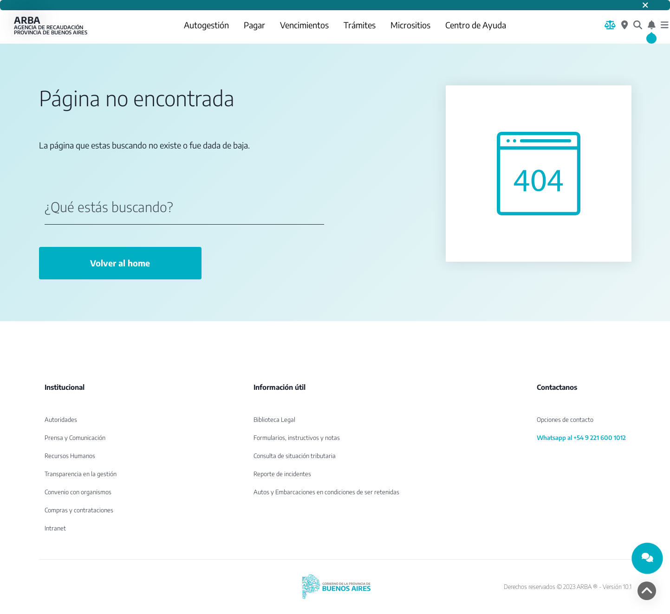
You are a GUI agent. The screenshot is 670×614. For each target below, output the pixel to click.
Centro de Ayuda (475, 24)
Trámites (360, 24)
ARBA (51, 25)
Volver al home (120, 263)
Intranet (55, 528)
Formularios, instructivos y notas (297, 437)
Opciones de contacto (565, 419)
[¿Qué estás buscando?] (638, 25)
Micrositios (410, 24)
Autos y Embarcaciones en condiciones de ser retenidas (326, 492)
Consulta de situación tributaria (295, 455)
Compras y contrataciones (79, 510)
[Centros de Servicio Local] (624, 25)
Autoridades (61, 419)
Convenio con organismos (78, 492)
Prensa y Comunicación (75, 437)
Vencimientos (304, 24)
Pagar (254, 24)
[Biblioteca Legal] (610, 25)
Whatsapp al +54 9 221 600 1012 (581, 437)
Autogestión (206, 24)
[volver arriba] (646, 591)
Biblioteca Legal (274, 419)
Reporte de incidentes (282, 474)
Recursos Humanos (70, 455)
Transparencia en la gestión (81, 474)
